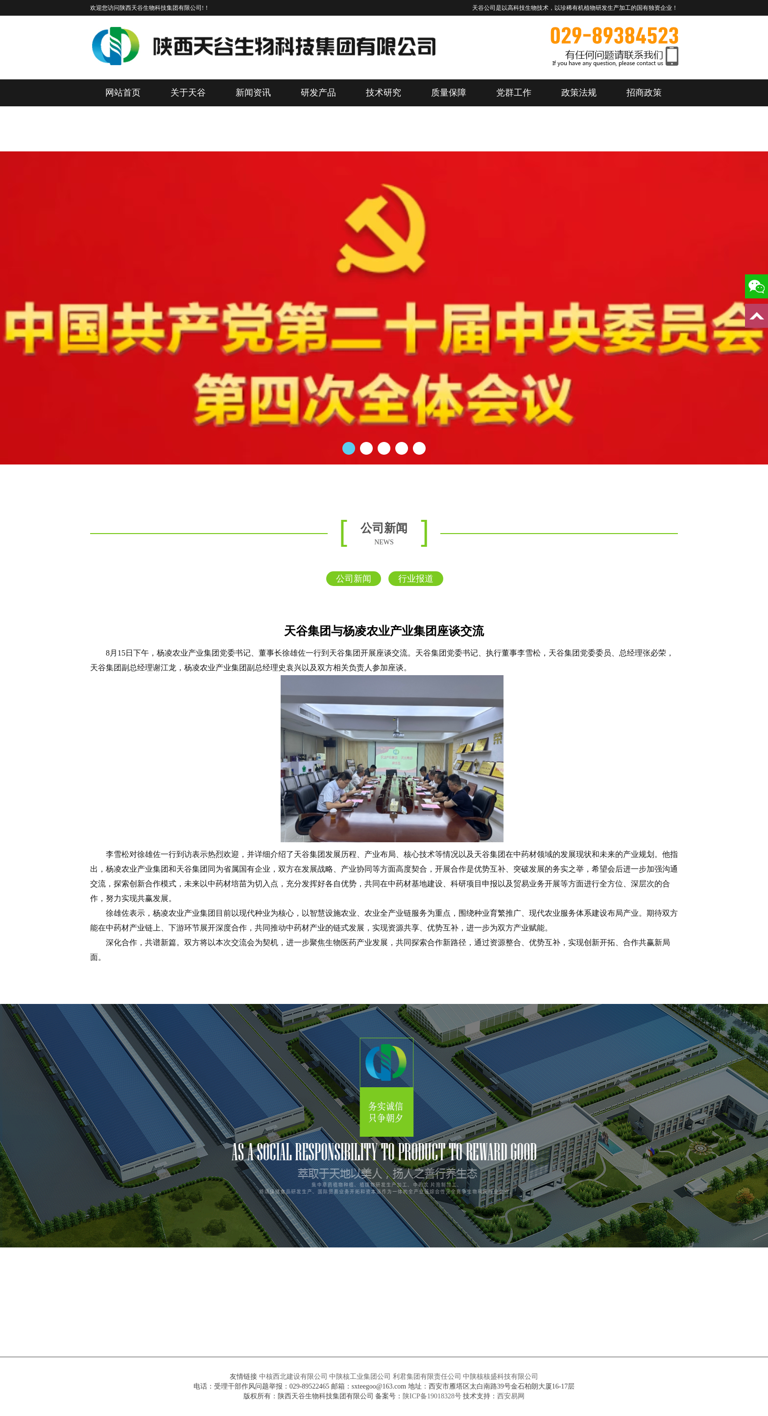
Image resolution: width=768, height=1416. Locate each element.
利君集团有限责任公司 (427, 1376)
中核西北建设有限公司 (293, 1376)
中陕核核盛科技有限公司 (500, 1376)
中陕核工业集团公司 (360, 1376)
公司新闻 (353, 579)
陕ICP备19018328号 (432, 1396)
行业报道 (415, 579)
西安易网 (511, 1396)
